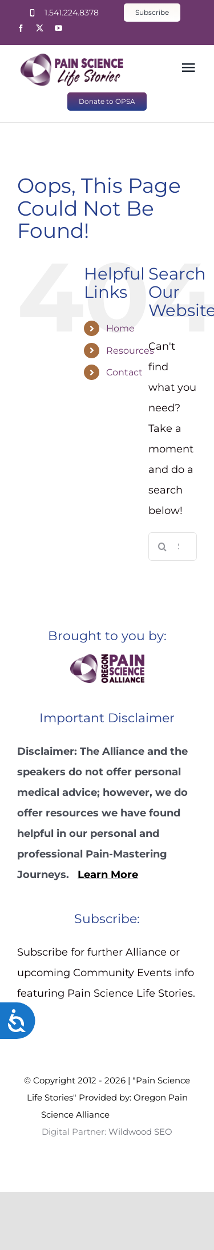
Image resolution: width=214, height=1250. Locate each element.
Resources (130, 350)
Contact (124, 372)
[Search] (162, 546)
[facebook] (21, 28)
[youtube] (58, 28)
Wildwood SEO (141, 1114)
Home (120, 328)
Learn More (108, 874)
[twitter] (39, 28)
